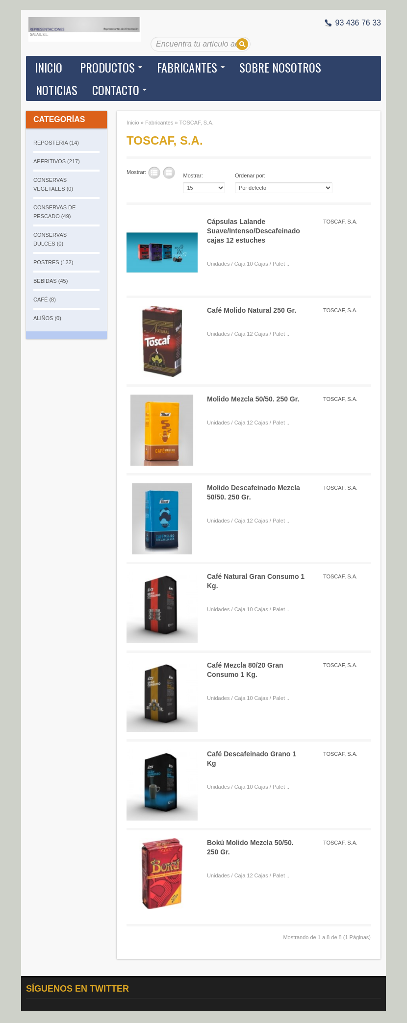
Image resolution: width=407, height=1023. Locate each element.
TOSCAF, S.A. (196, 122)
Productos (107, 67)
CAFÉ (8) (44, 299)
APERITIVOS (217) (56, 161)
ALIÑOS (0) (47, 318)
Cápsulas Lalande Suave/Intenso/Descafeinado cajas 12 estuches (253, 231)
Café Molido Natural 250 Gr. (251, 310)
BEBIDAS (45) (50, 281)
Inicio (48, 67)
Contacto (115, 90)
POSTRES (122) (53, 262)
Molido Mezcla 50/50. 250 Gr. (253, 399)
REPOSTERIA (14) (56, 143)
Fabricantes (187, 67)
